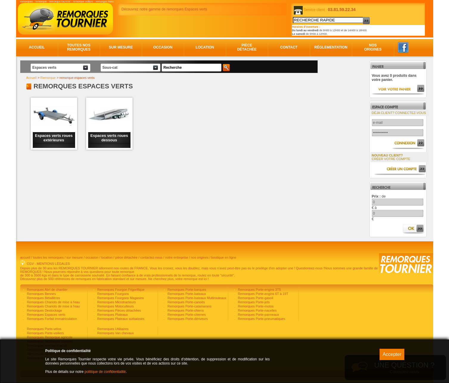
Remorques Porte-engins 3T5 (259, 289)
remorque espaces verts (76, 77)
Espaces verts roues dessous (109, 137)
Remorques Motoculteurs (115, 306)
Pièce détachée (247, 47)
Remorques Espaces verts (45, 314)
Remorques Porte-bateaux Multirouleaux (196, 298)
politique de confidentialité (105, 372)
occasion (92, 257)
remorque (41, 1)
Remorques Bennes (41, 294)
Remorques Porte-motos (255, 306)
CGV (30, 263)
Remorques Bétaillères (43, 298)
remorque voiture (83, 1)
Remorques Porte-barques (186, 289)
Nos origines (373, 47)
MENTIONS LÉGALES (53, 263)
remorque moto (105, 1)
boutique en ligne (223, 257)
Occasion (163, 47)
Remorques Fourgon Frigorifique (120, 289)
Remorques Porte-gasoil (255, 298)
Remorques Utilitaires (112, 329)
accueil (25, 257)
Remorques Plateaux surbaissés (120, 319)
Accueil (37, 47)
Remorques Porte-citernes (186, 314)
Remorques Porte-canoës (186, 302)
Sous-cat (110, 67)
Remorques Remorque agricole (49, 337)
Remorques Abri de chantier (46, 289)
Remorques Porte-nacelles (256, 310)
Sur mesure (121, 47)
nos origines (200, 257)
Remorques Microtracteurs (116, 302)
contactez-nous (151, 257)
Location (205, 47)
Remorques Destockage (44, 310)
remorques (26, 1)
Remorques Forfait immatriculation (51, 319)
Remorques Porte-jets (253, 302)
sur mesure (74, 257)
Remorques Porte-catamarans (189, 306)
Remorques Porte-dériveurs (187, 319)
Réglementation (330, 47)
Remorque (48, 77)
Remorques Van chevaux (115, 333)
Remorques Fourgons (112, 294)
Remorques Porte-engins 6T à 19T (262, 294)
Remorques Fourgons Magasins (120, 298)
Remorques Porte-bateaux (186, 294)
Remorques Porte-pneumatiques (261, 319)
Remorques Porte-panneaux (258, 314)
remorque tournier (60, 1)
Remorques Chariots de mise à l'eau (53, 302)
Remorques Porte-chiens (185, 310)
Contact (289, 47)
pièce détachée (126, 257)
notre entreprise (176, 257)
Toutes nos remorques (79, 47)
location (107, 257)
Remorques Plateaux (112, 314)
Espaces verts (44, 67)
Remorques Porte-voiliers (45, 333)
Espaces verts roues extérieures (53, 137)
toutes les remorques (48, 257)
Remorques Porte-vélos (43, 329)
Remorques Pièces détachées (118, 310)
